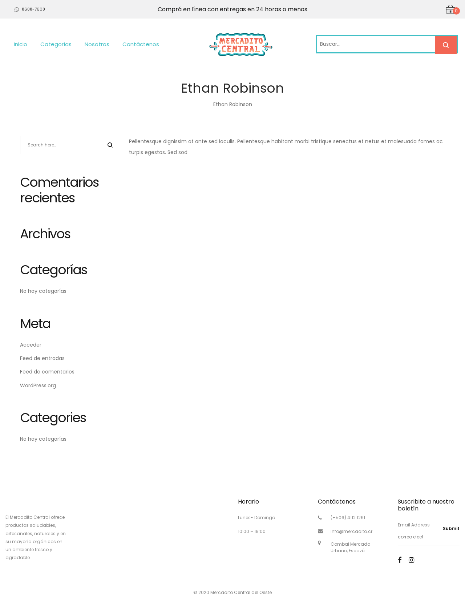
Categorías (56, 44)
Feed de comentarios (47, 371)
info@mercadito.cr (351, 531)
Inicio (20, 44)
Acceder (30, 344)
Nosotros (97, 44)
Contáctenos (140, 44)
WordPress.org (38, 385)
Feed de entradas (42, 358)
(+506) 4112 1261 (348, 517)
